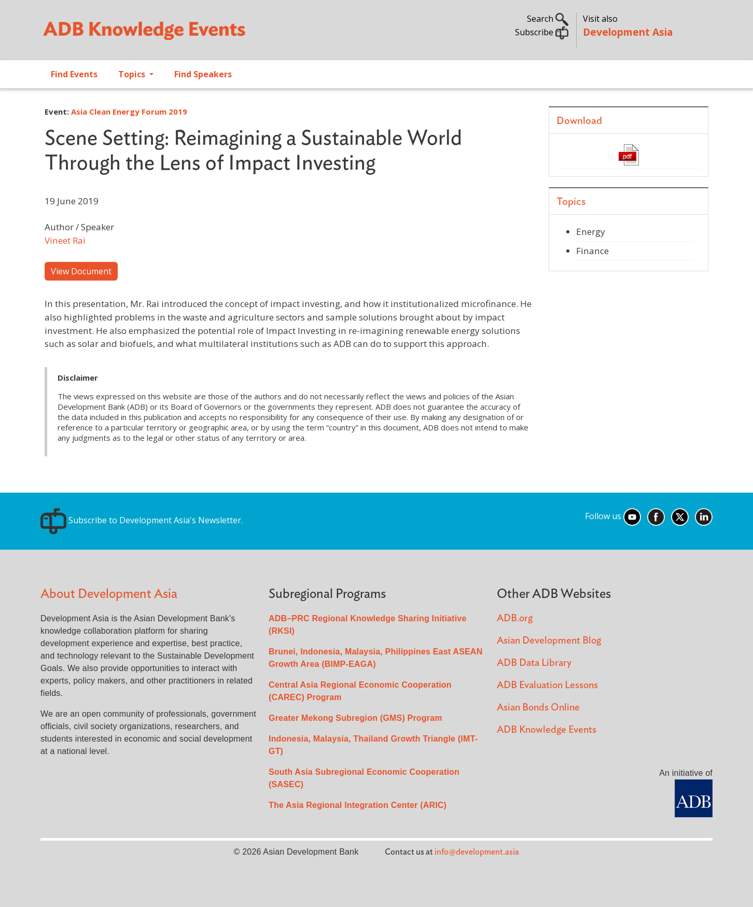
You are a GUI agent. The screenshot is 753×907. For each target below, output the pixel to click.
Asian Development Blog (549, 641)
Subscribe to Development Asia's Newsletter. (141, 520)
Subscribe (541, 32)
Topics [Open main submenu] (132, 74)
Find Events (74, 74)
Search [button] (547, 18)
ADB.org (515, 618)
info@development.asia (477, 852)
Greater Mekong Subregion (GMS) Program (355, 718)
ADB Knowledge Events (546, 730)
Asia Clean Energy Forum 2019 (129, 111)
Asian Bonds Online (538, 708)
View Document (81, 271)
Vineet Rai (65, 240)
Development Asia (628, 32)
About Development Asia (108, 594)
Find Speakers (203, 74)
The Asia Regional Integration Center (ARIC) (358, 805)
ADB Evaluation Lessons (547, 685)
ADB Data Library (534, 663)
